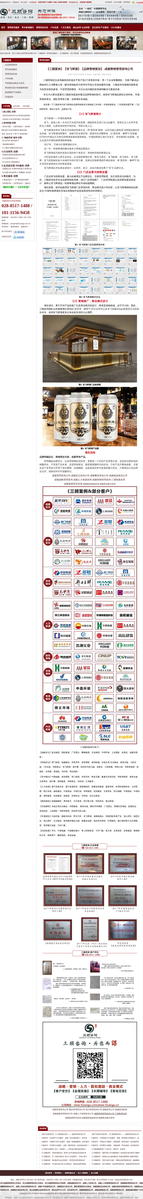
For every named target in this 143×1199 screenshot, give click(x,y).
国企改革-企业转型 (81, 27)
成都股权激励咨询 (91, 484)
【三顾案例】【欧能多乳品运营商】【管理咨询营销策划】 (63, 1160)
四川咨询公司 (58, 1198)
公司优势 (6, 106)
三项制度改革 (118, 479)
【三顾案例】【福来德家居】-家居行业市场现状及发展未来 (63, 1153)
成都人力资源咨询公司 (83, 1113)
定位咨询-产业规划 (100, 27)
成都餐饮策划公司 (99, 475)
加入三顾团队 (83, 1173)
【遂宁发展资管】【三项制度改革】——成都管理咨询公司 (63, 1134)
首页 (3, 27)
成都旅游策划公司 (118, 475)
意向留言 (48, 1173)
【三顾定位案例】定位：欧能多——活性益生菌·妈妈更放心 (63, 1149)
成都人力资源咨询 (82, 479)
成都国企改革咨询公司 (42, 1198)
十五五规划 (66, 27)
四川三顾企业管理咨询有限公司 (24, 53)
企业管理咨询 (11, 65)
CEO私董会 (116, 27)
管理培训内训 (42, 27)
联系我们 (127, 2)
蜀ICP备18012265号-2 (88, 1193)
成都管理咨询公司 (61, 475)
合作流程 (16, 106)
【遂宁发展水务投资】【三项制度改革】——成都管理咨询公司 (115, 1134)
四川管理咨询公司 (94, 1109)
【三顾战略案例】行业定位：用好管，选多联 (108, 1149)
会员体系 (108, 2)
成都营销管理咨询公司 (104, 1113)
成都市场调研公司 (126, 1198)
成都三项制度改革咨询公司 (74, 1198)
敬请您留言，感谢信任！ (20, 227)
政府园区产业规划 (13, 92)
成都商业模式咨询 (108, 484)
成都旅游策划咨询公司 (109, 1198)
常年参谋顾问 (28, 27)
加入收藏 (117, 2)
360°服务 (26, 106)
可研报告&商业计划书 (14, 83)
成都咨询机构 (121, 1109)
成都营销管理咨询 (101, 479)
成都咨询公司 (108, 1109)
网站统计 (119, 1193)
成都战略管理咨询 (63, 479)
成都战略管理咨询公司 (63, 1113)
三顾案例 (41, 53)
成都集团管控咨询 (73, 484)
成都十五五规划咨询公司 (23, 1198)
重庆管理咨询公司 (77, 1109)
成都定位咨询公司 (80, 475)
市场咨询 (9, 97)
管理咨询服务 (13, 27)
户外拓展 (54, 27)
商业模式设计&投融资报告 (16, 88)
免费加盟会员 (70, 1173)
